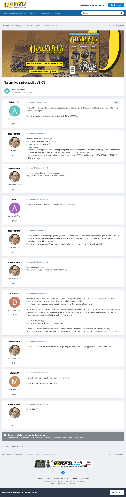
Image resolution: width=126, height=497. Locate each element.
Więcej (58, 13)
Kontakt (75, 478)
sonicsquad (14, 133)
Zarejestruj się (116, 5)
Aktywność (45, 13)
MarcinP (14, 373)
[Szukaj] (94, 13)
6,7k (14, 155)
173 (14, 124)
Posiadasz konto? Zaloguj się (93, 5)
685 (14, 394)
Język (40, 478)
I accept (117, 492)
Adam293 (20, 89)
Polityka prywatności (61, 478)
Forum (33, 14)
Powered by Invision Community (63, 483)
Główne (31, 92)
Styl (48, 478)
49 (15, 315)
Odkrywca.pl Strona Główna (15, 13)
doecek (14, 293)
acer (14, 199)
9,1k (14, 221)
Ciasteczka (84, 478)
